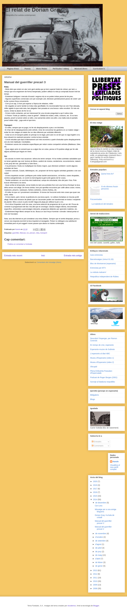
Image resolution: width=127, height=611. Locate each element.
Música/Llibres (80, 69)
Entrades (96, 442)
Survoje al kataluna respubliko (102, 382)
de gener (99, 566)
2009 (95, 585)
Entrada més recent (13, 255)
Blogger (96, 606)
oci (27, 233)
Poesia (28, 69)
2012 (95, 574)
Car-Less (98, 506)
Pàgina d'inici (13, 69)
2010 (95, 581)
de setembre (100, 541)
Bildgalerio (94, 395)
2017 (95, 489)
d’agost (98, 544)
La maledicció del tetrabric (102, 204)
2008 (95, 588)
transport (43, 233)
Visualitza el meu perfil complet (115, 467)
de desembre (101, 503)
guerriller (15, 233)
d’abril (98, 559)
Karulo (116, 461)
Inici (43, 255)
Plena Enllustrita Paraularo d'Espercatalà (101, 372)
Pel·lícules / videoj (61, 69)
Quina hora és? (107, 174)
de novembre (101, 533)
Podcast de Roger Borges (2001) (103, 377)
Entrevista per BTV (98, 268)
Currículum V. (99, 69)
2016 (95, 492)
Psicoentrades (96, 199)
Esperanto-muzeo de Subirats (102, 349)
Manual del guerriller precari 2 (103, 528)
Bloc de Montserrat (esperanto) (103, 263)
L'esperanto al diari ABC (100, 353)
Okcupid (93, 367)
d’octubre (99, 537)
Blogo (92, 399)
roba (37, 233)
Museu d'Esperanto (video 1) (102, 358)
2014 (95, 499)
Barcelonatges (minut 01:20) (102, 259)
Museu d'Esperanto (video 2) (102, 362)
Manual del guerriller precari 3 (103, 522)
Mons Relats (41, 69)
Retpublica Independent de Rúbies (104, 277)
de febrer (99, 562)
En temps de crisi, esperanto (102, 345)
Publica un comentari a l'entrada (20, 244)
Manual (23, 233)
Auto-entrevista (96, 255)
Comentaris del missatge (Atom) (49, 262)
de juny (98, 551)
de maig (98, 555)
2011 (95, 578)
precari (32, 233)
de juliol (98, 548)
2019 (95, 485)
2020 (95, 481)
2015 (95, 496)
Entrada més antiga (73, 255)
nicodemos (71, 606)
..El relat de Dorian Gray (32, 10)
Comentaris (97, 446)
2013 (95, 570)
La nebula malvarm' (98, 272)
